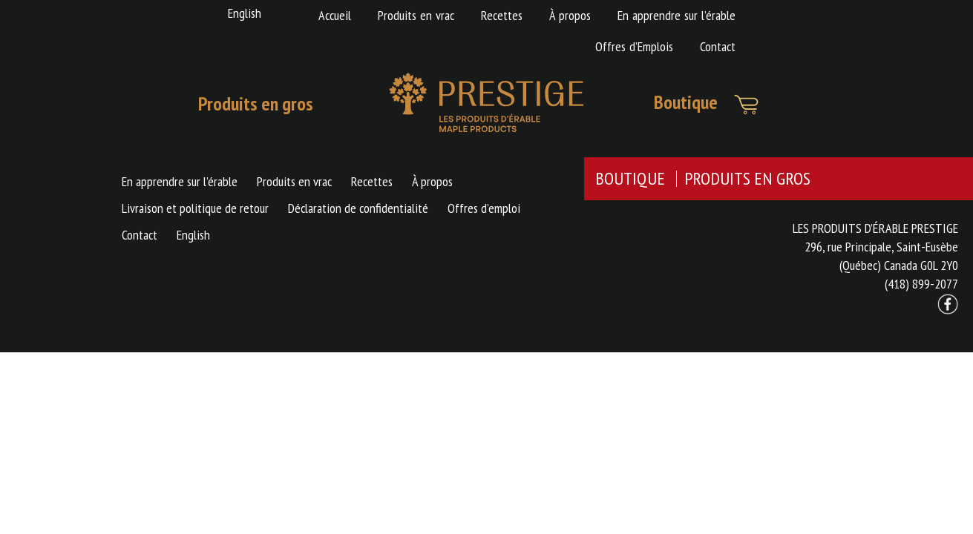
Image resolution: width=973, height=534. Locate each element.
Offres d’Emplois (634, 46)
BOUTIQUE (630, 178)
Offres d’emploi (484, 208)
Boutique (686, 102)
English (244, 13)
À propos (570, 15)
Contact (718, 46)
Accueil (334, 15)
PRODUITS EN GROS (747, 178)
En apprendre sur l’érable (676, 15)
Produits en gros (255, 103)
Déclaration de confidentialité (358, 208)
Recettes (501, 15)
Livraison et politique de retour (195, 208)
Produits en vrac (416, 15)
